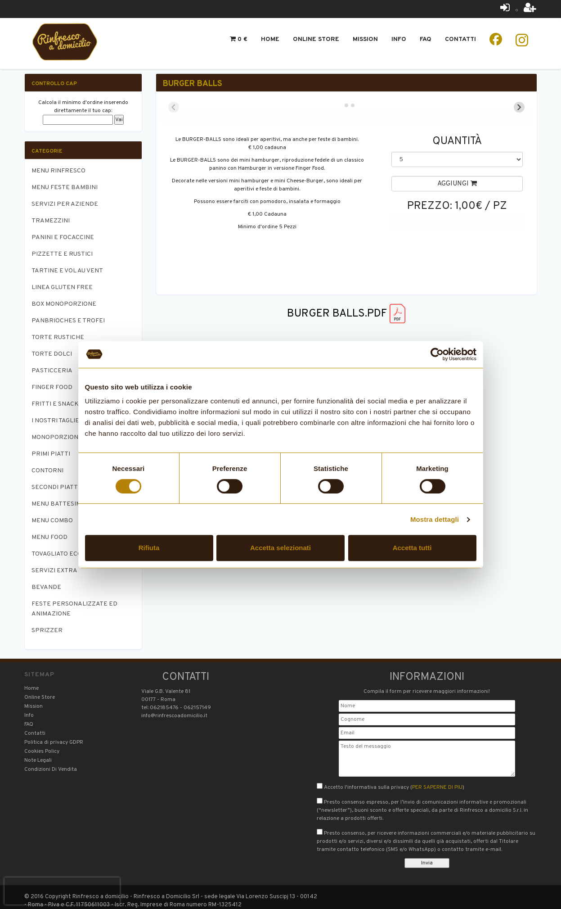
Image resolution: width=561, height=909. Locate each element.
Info (398, 39)
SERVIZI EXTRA (54, 570)
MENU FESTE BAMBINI (64, 187)
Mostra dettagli (434, 519)
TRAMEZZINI (50, 221)
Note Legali (38, 760)
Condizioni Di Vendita (50, 769)
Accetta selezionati (280, 548)
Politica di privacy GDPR (53, 742)
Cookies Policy (41, 751)
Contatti (460, 39)
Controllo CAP (54, 83)
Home (270, 39)
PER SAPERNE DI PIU (437, 787)
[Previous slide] (173, 107)
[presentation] (62, 890)
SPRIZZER (47, 630)
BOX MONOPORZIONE (63, 304)
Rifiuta (149, 548)
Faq (425, 39)
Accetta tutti (412, 548)
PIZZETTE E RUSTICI (62, 254)
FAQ (28, 724)
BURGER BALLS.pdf (346, 314)
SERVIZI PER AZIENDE (64, 204)
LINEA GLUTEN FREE (62, 287)
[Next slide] (519, 107)
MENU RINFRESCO (58, 171)
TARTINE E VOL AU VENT (67, 271)
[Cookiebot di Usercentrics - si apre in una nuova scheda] (437, 354)
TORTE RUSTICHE (57, 337)
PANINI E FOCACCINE (62, 237)
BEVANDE (46, 587)
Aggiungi (457, 184)
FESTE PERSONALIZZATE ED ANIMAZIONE (74, 609)
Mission (365, 39)
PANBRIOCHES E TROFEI (68, 321)
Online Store (316, 39)
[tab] (339, 105)
